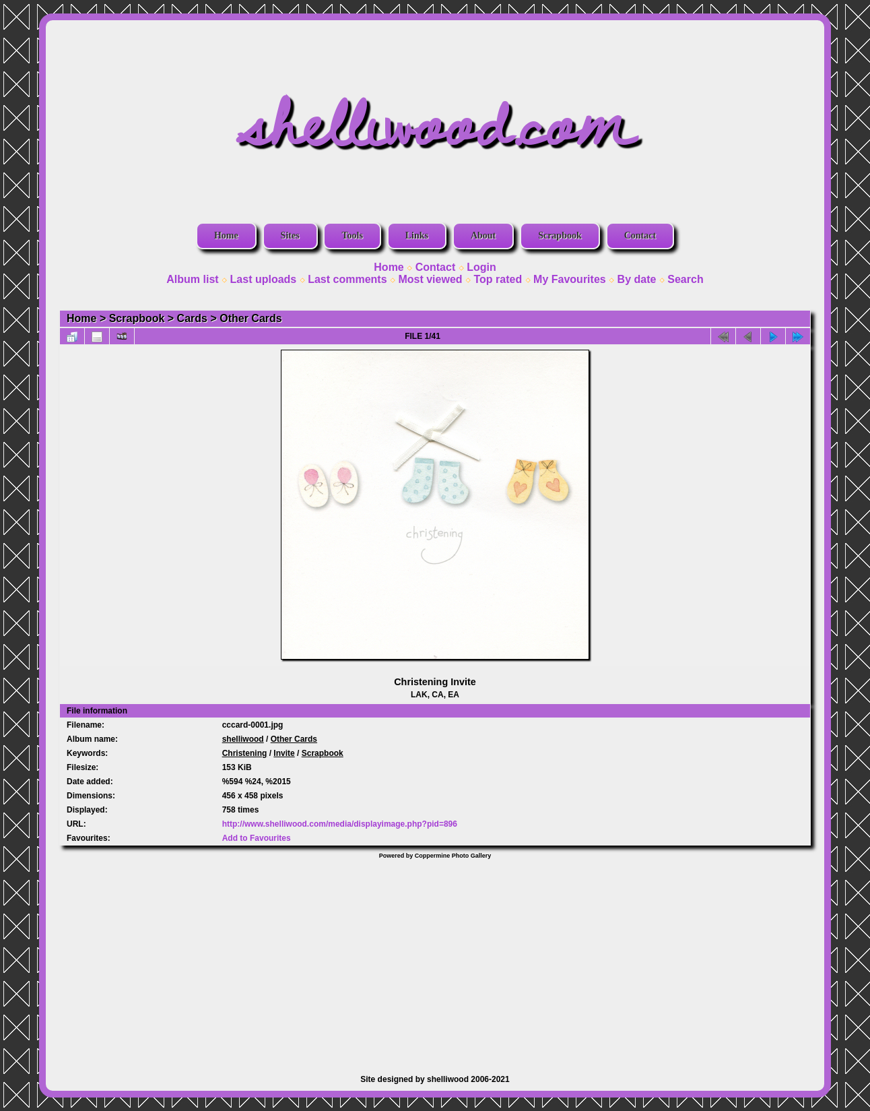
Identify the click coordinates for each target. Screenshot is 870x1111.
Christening (244, 753)
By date (637, 279)
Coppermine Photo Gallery (453, 855)
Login (481, 267)
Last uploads (263, 279)
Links (416, 235)
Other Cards (250, 318)
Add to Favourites (256, 838)
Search (685, 279)
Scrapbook (560, 235)
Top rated (497, 279)
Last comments (347, 279)
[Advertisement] (435, 960)
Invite (283, 753)
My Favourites (569, 279)
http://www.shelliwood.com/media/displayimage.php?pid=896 (339, 824)
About (483, 235)
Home (226, 235)
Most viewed (430, 279)
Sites (290, 235)
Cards (192, 318)
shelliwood (243, 739)
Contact (640, 235)
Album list (192, 279)
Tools (351, 235)
